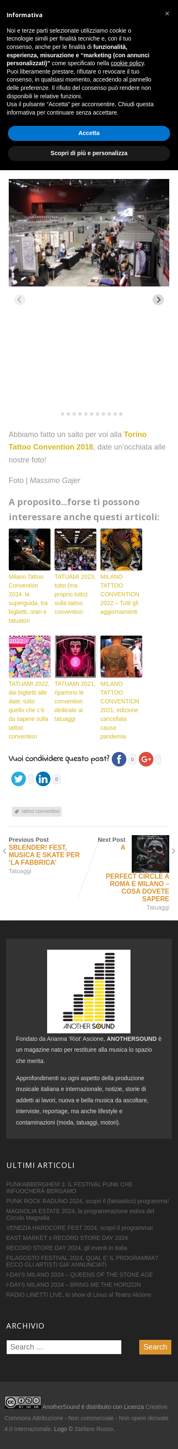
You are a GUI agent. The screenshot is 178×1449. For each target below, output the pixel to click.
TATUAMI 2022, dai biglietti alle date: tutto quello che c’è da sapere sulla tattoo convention (29, 710)
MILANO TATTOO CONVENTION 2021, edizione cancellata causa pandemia (119, 710)
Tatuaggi (33, 167)
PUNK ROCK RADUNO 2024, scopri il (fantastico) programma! (87, 1201)
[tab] (57, 413)
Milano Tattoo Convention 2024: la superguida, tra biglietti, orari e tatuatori (28, 598)
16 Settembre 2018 (43, 159)
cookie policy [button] (127, 1342)
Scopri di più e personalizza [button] (88, 1432)
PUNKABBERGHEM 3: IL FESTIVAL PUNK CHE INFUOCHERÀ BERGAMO (69, 1187)
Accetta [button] (89, 1412)
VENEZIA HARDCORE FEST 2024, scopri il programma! (79, 1227)
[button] (167, 1292)
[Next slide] (158, 299)
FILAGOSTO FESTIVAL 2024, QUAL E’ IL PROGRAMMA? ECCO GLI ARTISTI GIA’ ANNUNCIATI (82, 1261)
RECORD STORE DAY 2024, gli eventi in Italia (66, 1248)
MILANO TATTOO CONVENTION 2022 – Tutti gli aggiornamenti (119, 594)
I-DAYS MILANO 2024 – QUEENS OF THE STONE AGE (79, 1274)
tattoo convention (41, 811)
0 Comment (151, 159)
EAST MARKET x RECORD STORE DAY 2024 (67, 1237)
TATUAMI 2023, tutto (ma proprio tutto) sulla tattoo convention (75, 594)
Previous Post (49, 851)
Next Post (129, 869)
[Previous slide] (19, 299)
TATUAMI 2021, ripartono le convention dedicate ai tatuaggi (75, 701)
